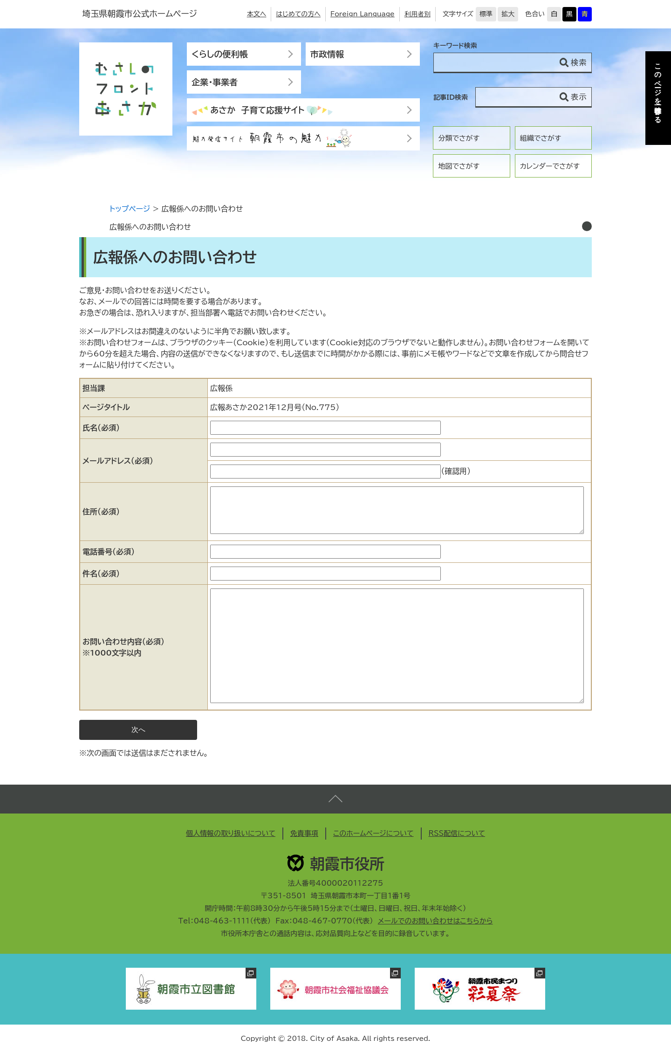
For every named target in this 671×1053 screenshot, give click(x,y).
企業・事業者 (215, 82)
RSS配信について (457, 833)
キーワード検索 (455, 45)
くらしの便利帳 (219, 54)
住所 (101, 511)
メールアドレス (117, 461)
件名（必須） (101, 573)
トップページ (130, 208)
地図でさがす (458, 166)
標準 (486, 14)
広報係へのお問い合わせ (150, 227)
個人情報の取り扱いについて (230, 833)
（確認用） (456, 471)
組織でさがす (540, 138)
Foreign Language (362, 14)
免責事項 (304, 833)
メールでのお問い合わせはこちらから (435, 920)
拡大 (507, 14)
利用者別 (417, 14)
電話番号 (108, 551)
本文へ (257, 14)
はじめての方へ (298, 14)
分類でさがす (458, 138)
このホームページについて (373, 833)
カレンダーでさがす (550, 166)
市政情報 (327, 54)
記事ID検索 (450, 97)
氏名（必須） (101, 427)
